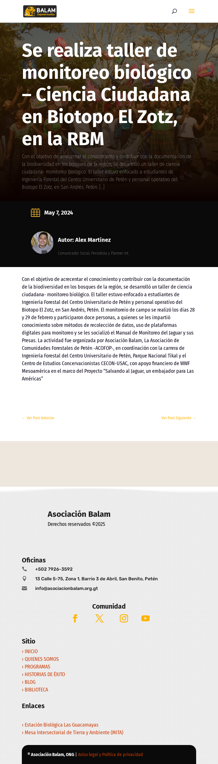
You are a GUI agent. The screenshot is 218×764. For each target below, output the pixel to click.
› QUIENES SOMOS (40, 659)
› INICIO (30, 651)
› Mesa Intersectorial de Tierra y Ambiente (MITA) (72, 732)
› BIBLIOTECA (35, 690)
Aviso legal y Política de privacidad (110, 754)
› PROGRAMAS (36, 667)
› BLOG (29, 682)
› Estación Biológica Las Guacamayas (61, 725)
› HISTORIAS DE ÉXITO (44, 674)
